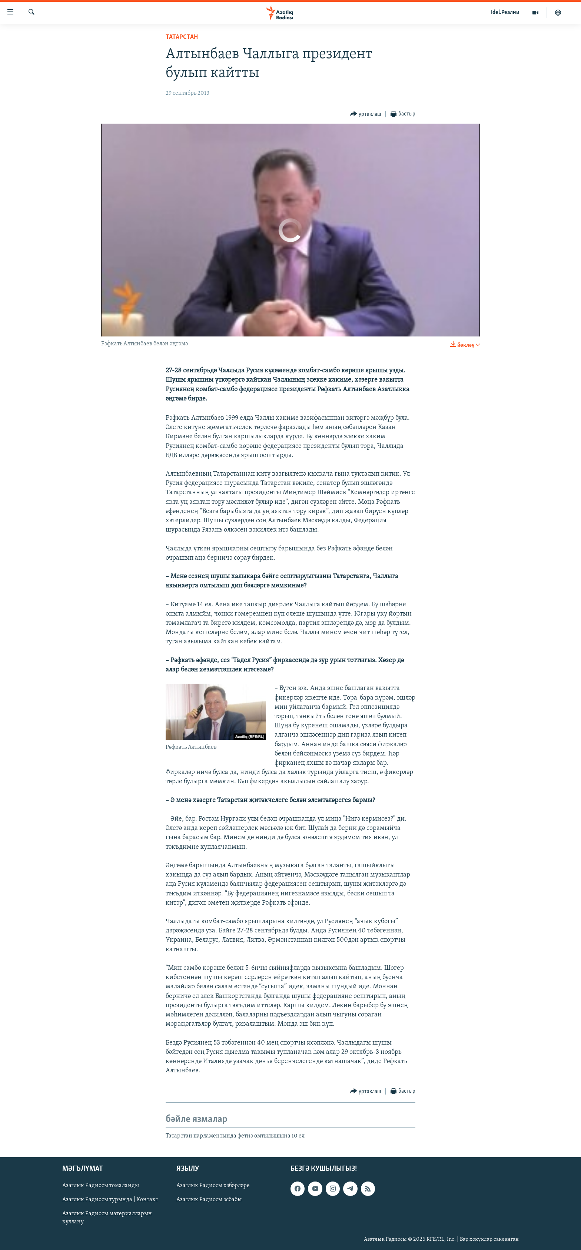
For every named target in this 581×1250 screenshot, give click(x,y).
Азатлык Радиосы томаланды (100, 1186)
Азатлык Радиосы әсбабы (209, 1200)
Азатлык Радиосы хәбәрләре (213, 1186)
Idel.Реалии (505, 13)
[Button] (365, 114)
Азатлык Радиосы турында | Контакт (110, 1200)
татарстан (182, 37)
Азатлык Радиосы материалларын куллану (107, 1218)
